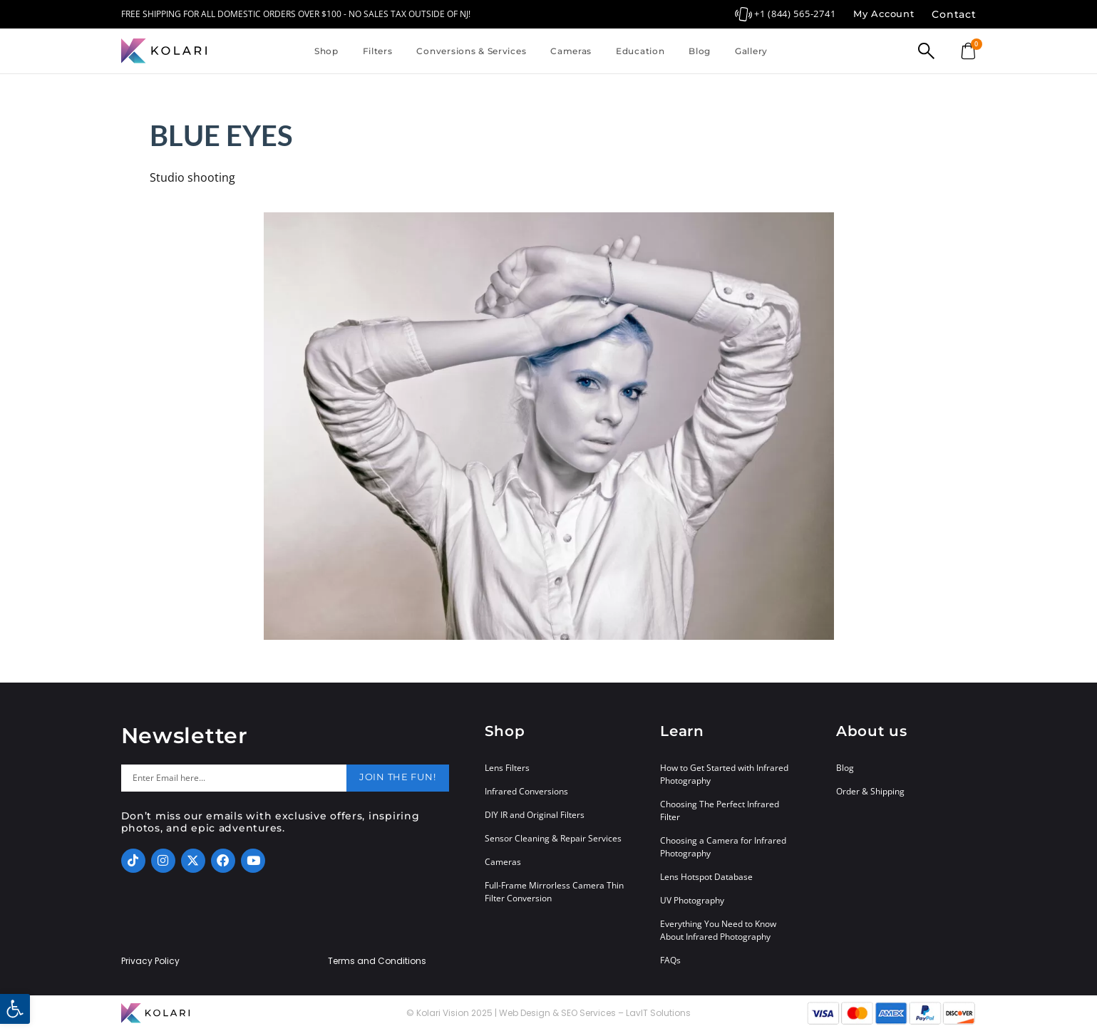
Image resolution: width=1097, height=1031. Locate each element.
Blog (700, 51)
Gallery (751, 51)
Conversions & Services (471, 51)
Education (640, 51)
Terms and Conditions (377, 961)
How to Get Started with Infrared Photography (724, 774)
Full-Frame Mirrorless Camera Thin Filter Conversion (554, 891)
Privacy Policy (150, 961)
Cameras (571, 51)
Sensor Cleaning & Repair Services (553, 838)
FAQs (670, 960)
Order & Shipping (870, 791)
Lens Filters (507, 768)
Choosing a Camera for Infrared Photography (723, 846)
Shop (326, 51)
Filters (378, 51)
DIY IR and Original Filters (534, 815)
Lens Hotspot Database (706, 877)
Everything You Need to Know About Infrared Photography (718, 930)
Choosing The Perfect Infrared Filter (719, 810)
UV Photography (692, 900)
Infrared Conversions (526, 791)
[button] (15, 1009)
